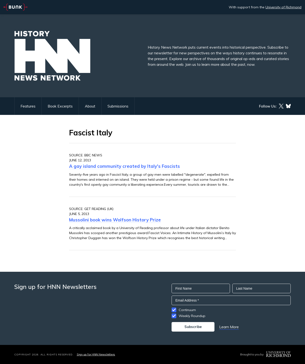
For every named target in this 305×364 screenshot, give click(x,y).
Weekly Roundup (192, 316)
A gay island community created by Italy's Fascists (124, 166)
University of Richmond (283, 7)
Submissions (117, 106)
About (90, 106)
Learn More (229, 326)
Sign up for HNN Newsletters (96, 354)
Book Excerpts (60, 106)
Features (28, 106)
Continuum (187, 310)
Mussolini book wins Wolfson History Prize (115, 220)
